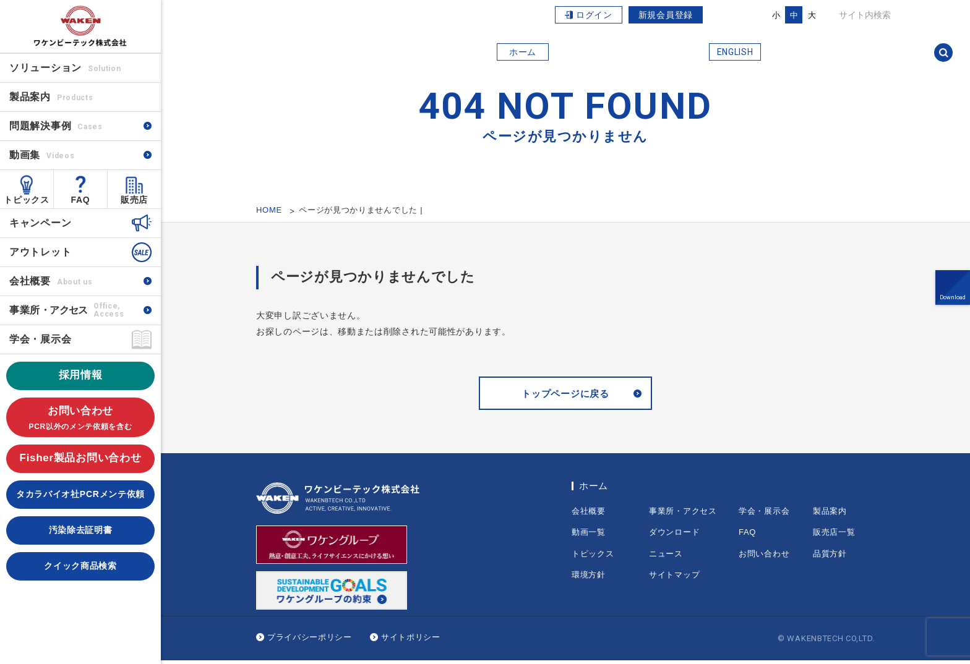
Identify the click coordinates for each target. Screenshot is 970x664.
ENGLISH (735, 52)
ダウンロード (674, 535)
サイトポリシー (410, 641)
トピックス (26, 200)
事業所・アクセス (683, 514)
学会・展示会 (40, 339)
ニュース (666, 556)
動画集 (41, 155)
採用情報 (81, 375)
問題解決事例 (56, 126)
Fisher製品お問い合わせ (81, 458)
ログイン (594, 15)
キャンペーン (40, 223)
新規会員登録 (665, 15)
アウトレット (40, 252)
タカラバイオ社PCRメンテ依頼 (80, 494)
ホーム (522, 52)
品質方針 (830, 556)
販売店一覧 (834, 535)
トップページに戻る (565, 395)
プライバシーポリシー (309, 641)
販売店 (134, 200)
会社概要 (50, 281)
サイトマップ (674, 578)
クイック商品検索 (80, 566)
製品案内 (830, 514)
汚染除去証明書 (81, 530)
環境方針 (589, 578)
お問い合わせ (80, 419)
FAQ (80, 200)
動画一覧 (589, 535)
